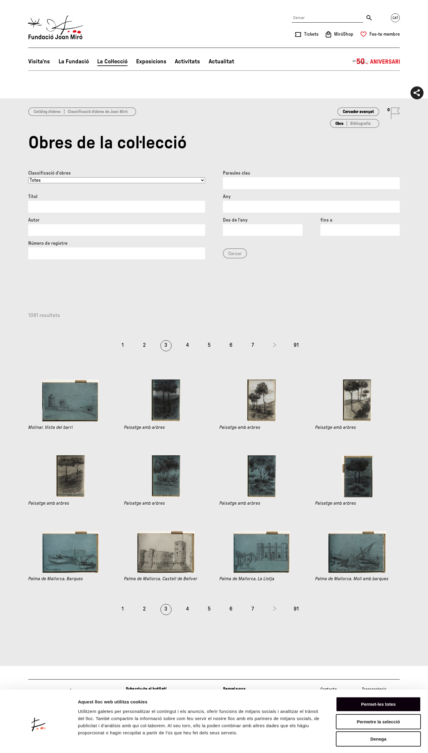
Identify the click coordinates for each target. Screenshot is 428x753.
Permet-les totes (378, 680)
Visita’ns (39, 62)
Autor (34, 220)
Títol (32, 196)
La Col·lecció (112, 62)
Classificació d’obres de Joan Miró (97, 112)
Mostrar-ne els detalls (342, 741)
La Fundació (74, 62)
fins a (326, 220)
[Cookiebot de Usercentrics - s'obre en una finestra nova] (38, 741)
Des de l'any (235, 220)
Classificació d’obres (49, 173)
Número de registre (47, 243)
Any (227, 196)
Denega (378, 715)
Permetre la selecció (378, 697)
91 (296, 345)
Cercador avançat (358, 112)
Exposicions (151, 62)
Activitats (187, 62)
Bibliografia (360, 124)
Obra (339, 124)
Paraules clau (236, 173)
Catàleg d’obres (47, 112)
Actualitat (221, 62)
